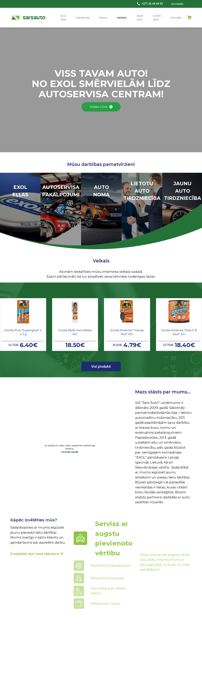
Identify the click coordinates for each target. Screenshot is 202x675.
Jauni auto (140, 17)
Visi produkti (101, 366)
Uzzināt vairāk (69, 452)
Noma (103, 17)
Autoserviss (82, 17)
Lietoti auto (157, 17)
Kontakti (176, 17)
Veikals (122, 17)
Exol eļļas (63, 17)
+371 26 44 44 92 (150, 3)
